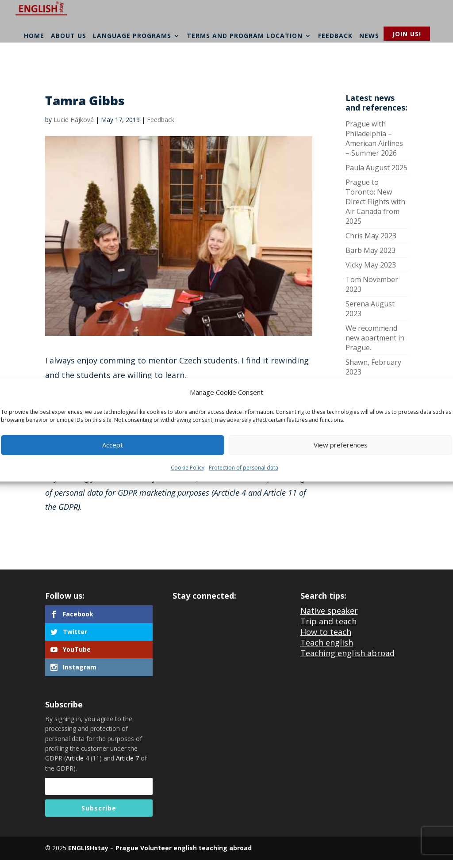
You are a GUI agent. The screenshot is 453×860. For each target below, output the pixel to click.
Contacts (405, 61)
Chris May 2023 (371, 236)
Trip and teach (328, 621)
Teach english (326, 642)
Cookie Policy (187, 467)
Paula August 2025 (376, 167)
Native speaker (329, 610)
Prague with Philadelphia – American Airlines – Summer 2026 (374, 138)
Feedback (335, 61)
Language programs (132, 61)
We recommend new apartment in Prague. (375, 337)
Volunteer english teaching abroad (195, 848)
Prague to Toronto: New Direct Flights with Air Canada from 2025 (375, 201)
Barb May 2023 (370, 250)
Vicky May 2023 (371, 265)
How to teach (325, 632)
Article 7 (127, 758)
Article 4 (77, 758)
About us (68, 61)
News (369, 61)
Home (34, 61)
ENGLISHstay (88, 848)
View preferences (341, 445)
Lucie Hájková (74, 119)
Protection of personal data (243, 467)
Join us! (406, 34)
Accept (112, 445)
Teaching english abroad (347, 653)
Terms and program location (245, 61)
